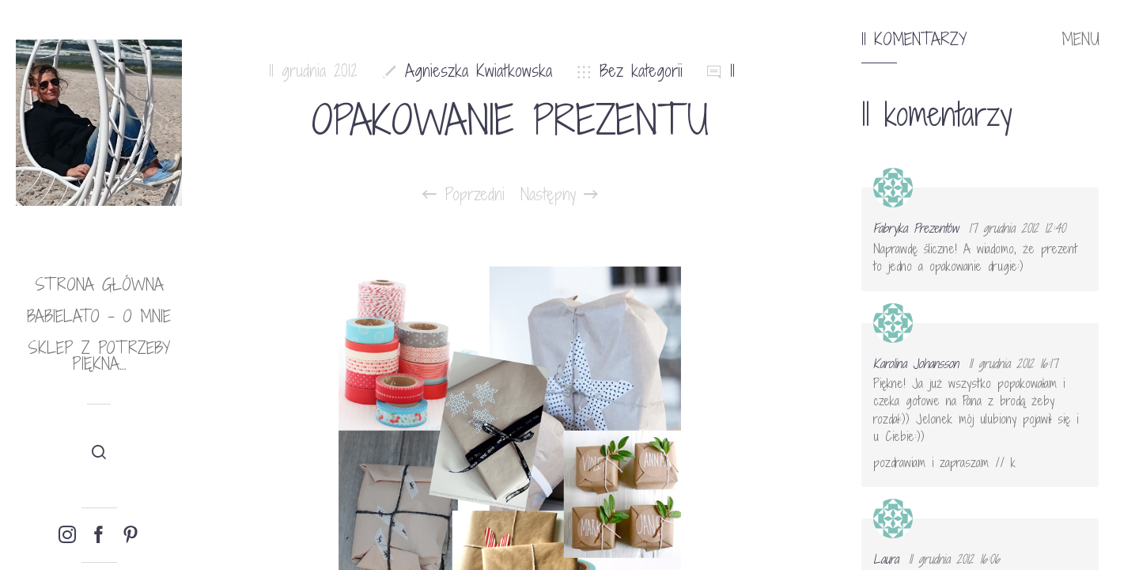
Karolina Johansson (916, 363)
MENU (1080, 40)
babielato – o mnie (99, 316)
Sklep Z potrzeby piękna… (99, 355)
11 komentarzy (914, 40)
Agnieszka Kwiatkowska (478, 70)
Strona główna (99, 284)
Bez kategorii (641, 70)
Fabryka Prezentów (916, 228)
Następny (559, 195)
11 (732, 70)
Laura (886, 559)
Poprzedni (463, 195)
